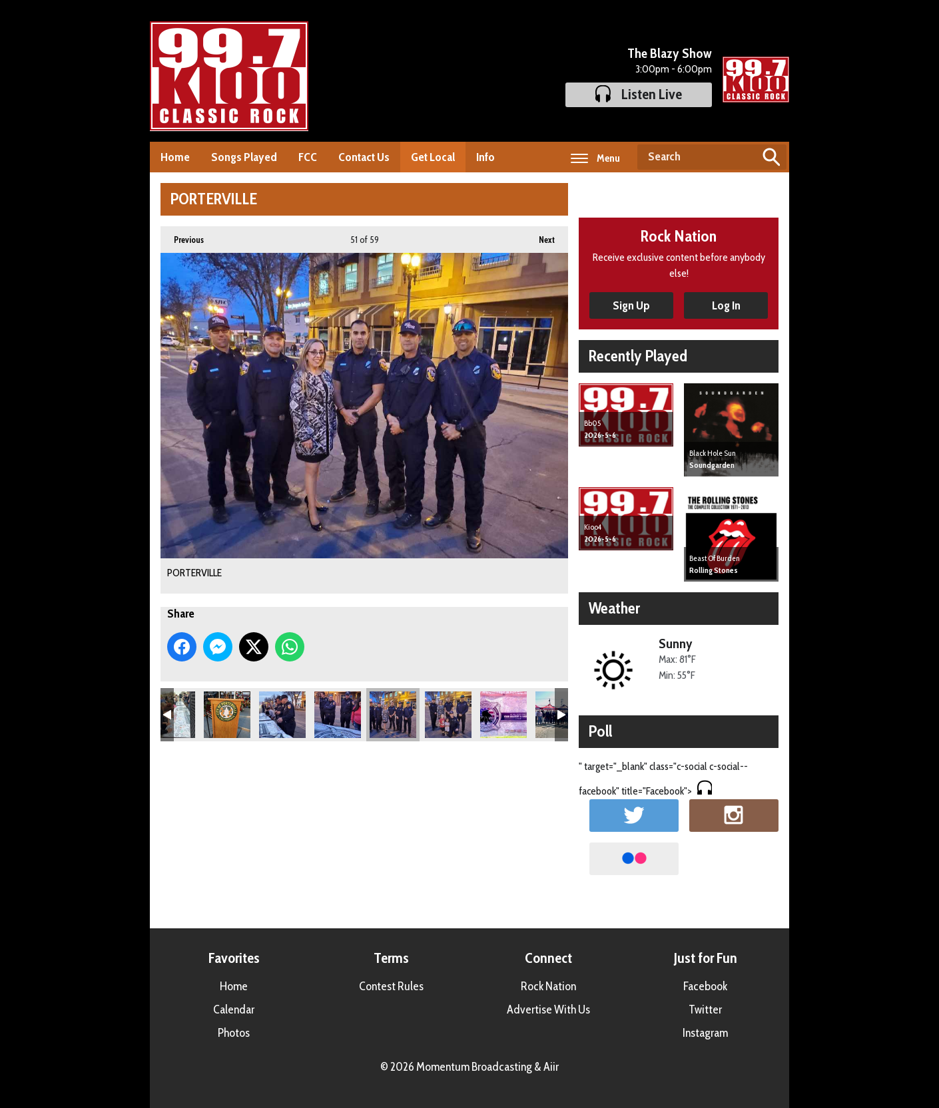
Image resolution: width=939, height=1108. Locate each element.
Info (485, 157)
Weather (614, 608)
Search (771, 157)
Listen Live (638, 94)
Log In (726, 305)
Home (175, 157)
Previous (182, 235)
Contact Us (364, 157)
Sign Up (631, 305)
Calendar (233, 1009)
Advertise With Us (548, 1009)
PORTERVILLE (227, 714)
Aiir (551, 1066)
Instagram (705, 1032)
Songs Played (244, 157)
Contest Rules (391, 986)
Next (540, 235)
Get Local (433, 157)
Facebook (705, 986)
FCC (307, 157)
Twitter (705, 1009)
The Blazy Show (669, 53)
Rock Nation (548, 986)
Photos (234, 1032)
